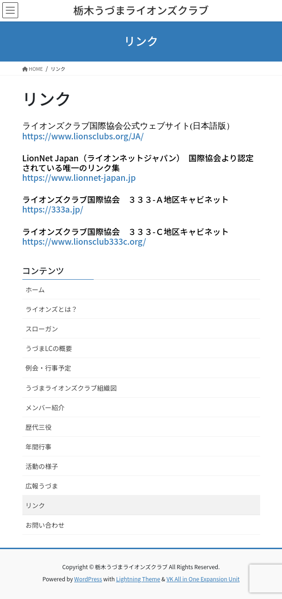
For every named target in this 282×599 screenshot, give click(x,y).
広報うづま (42, 485)
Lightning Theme (138, 579)
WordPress (88, 579)
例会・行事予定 (48, 367)
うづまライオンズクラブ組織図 (71, 387)
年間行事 (39, 446)
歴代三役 (39, 427)
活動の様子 (42, 466)
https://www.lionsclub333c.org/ (84, 241)
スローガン (42, 328)
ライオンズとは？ (52, 309)
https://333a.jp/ (52, 209)
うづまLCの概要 (49, 348)
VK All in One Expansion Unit (203, 579)
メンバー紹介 (45, 407)
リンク (35, 505)
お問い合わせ (45, 525)
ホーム (35, 289)
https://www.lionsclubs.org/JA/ (83, 136)
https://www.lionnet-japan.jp (79, 177)
